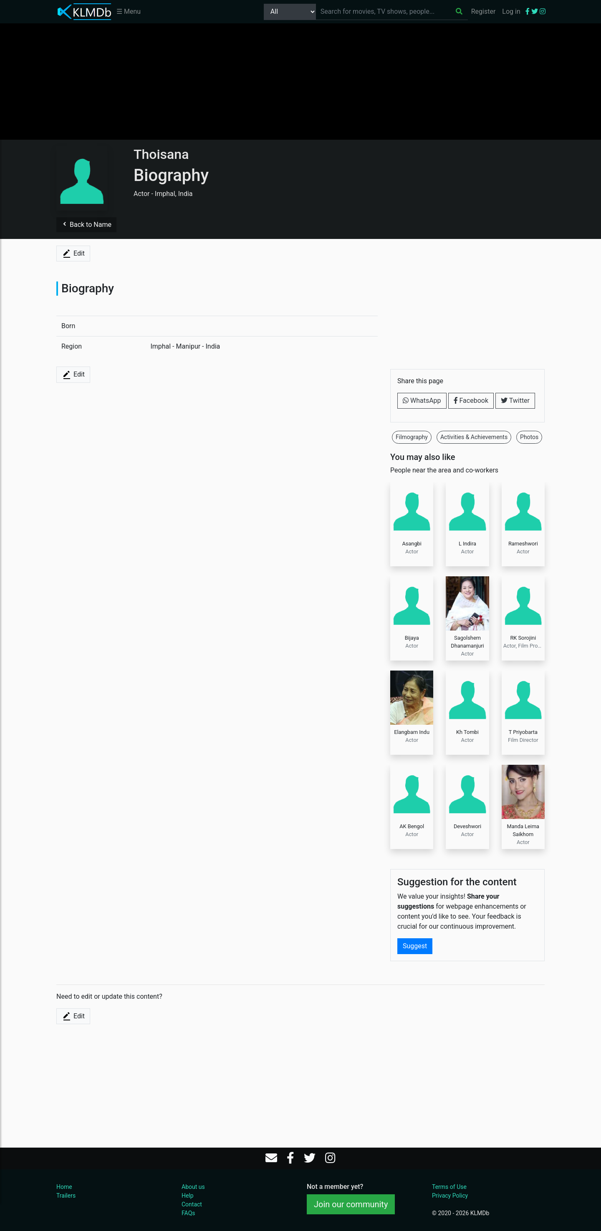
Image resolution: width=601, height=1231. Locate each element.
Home (64, 1186)
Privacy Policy (450, 1195)
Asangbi (411, 543)
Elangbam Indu (411, 732)
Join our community (351, 1204)
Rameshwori (523, 543)
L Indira (467, 543)
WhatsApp (422, 400)
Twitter (515, 400)
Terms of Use (449, 1186)
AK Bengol (411, 826)
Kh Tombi (467, 732)
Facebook (471, 400)
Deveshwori (467, 826)
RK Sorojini (523, 638)
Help (188, 1195)
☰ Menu (128, 11)
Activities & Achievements (474, 437)
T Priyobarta (523, 732)
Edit (73, 254)
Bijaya (412, 638)
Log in (511, 11)
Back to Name (86, 225)
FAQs (188, 1213)
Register (483, 11)
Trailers (66, 1195)
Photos (529, 437)
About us (193, 1186)
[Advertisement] (300, 81)
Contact (192, 1204)
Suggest (415, 946)
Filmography (412, 437)
